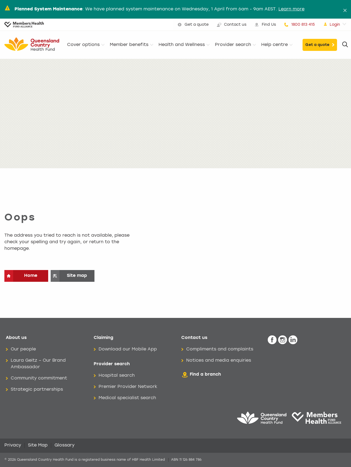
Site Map (38, 445)
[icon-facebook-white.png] (272, 340)
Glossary (64, 445)
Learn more (291, 9)
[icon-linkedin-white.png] (293, 340)
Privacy (12, 445)
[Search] (345, 45)
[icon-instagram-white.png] (282, 340)
